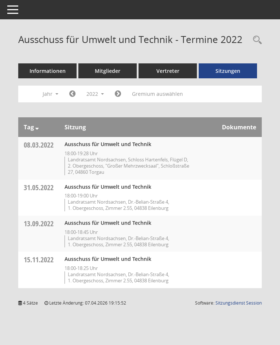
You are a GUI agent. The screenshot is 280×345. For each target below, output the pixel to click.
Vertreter (167, 70)
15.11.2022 (39, 259)
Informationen (48, 70)
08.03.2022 (39, 145)
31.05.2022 (39, 187)
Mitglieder (107, 70)
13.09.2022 (39, 223)
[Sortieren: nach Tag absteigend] (37, 127)
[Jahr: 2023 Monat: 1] (118, 94)
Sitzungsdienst (238, 303)
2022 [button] (95, 93)
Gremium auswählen (157, 93)
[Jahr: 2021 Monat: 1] (72, 94)
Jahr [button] (50, 93)
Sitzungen (227, 70)
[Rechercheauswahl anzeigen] (255, 40)
